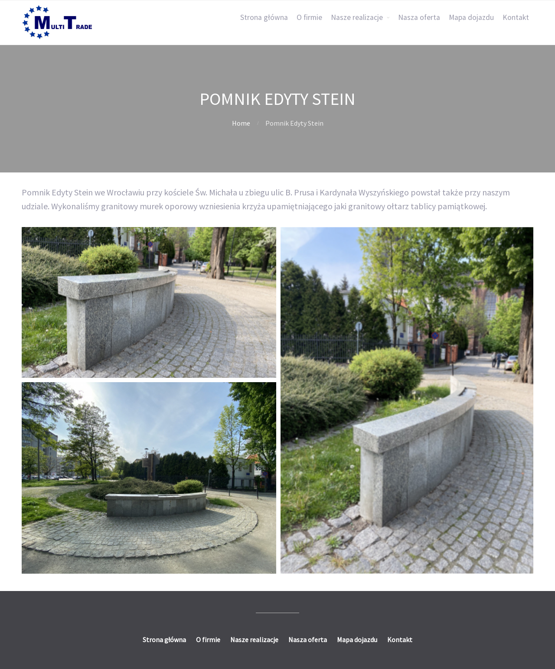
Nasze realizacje (357, 17)
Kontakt (516, 17)
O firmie (309, 17)
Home (241, 123)
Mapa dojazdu (471, 17)
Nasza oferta (419, 17)
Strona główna (264, 17)
